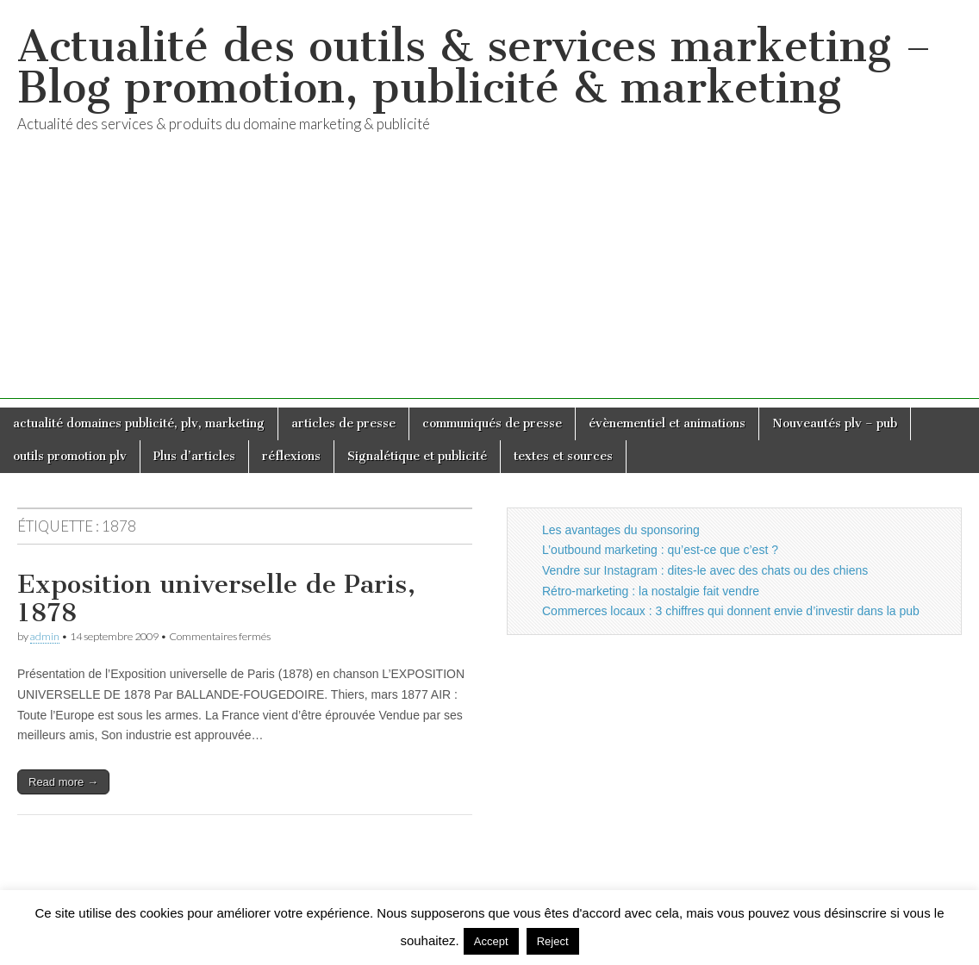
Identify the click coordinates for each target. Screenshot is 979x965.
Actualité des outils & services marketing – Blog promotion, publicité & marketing (474, 67)
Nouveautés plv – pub (834, 423)
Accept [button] (491, 941)
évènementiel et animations (667, 423)
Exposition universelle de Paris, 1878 (216, 599)
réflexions (291, 456)
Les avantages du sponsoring (621, 530)
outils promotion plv (70, 456)
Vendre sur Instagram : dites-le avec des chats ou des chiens (705, 570)
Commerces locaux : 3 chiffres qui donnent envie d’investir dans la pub (731, 611)
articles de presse (343, 423)
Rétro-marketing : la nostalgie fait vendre (650, 591)
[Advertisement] (489, 278)
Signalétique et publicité (417, 456)
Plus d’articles (194, 456)
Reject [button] (553, 941)
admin (44, 636)
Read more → (63, 781)
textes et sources (563, 456)
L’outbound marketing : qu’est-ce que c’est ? (660, 550)
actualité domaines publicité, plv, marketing (139, 423)
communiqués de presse (492, 423)
